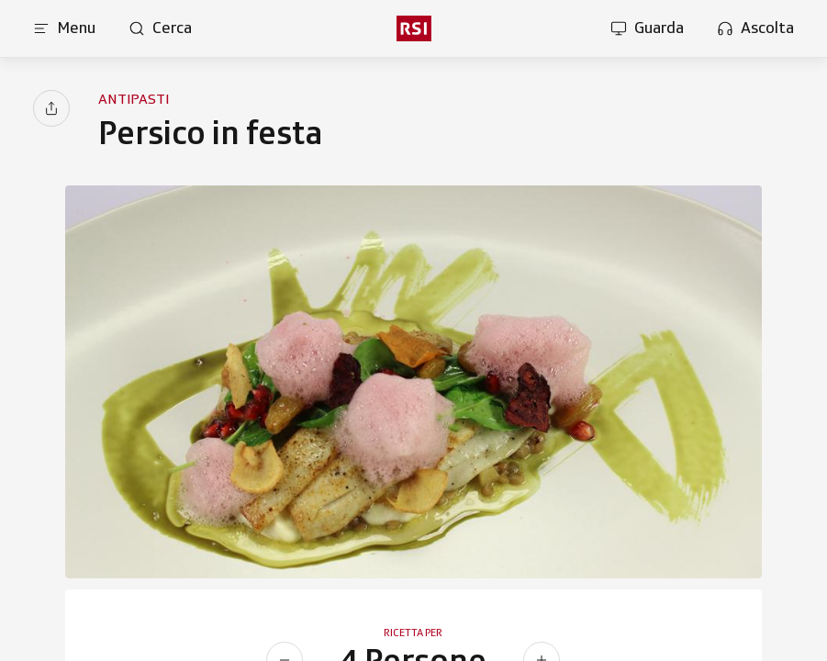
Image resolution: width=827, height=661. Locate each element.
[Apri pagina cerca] (160, 28)
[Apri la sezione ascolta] (755, 28)
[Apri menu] (64, 28)
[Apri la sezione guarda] (647, 28)
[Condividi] (51, 108)
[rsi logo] (413, 28)
